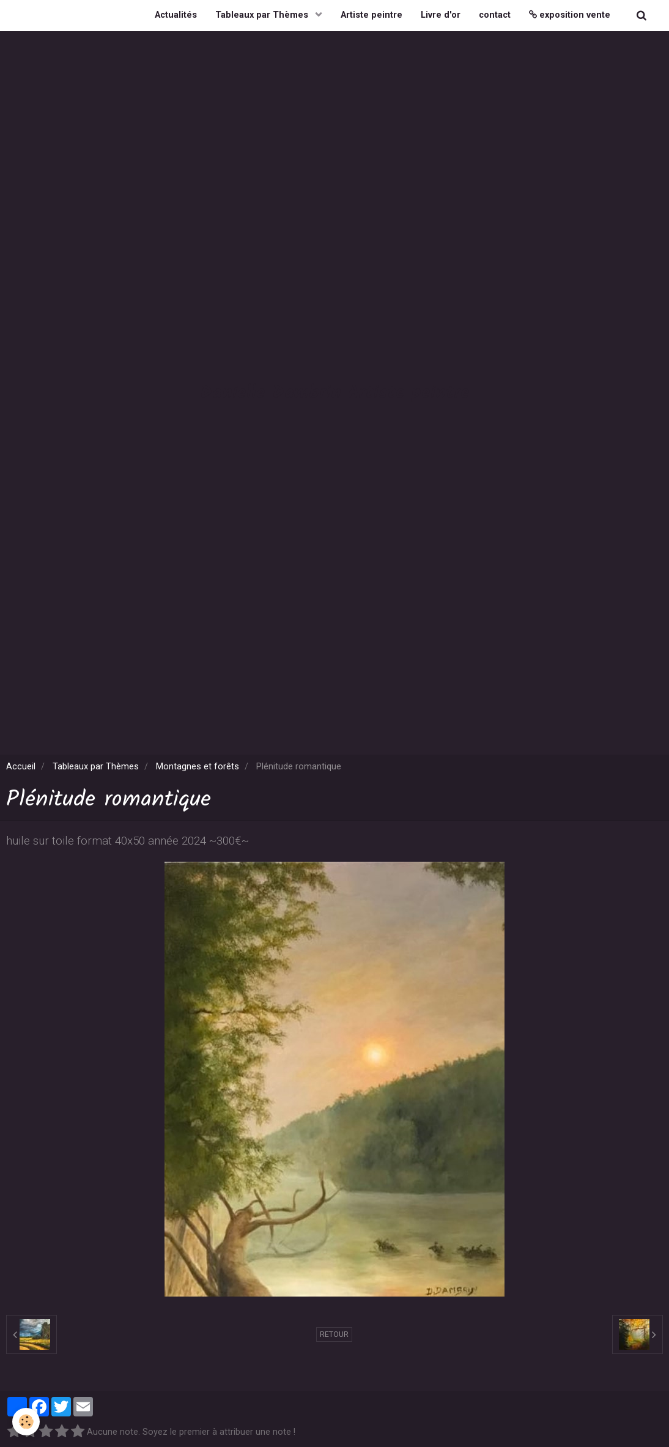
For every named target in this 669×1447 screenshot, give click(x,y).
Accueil (20, 766)
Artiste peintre (371, 15)
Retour (334, 1334)
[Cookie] (26, 1421)
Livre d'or (440, 15)
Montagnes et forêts (197, 766)
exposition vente (569, 15)
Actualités (176, 15)
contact (495, 15)
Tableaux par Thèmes (263, 15)
